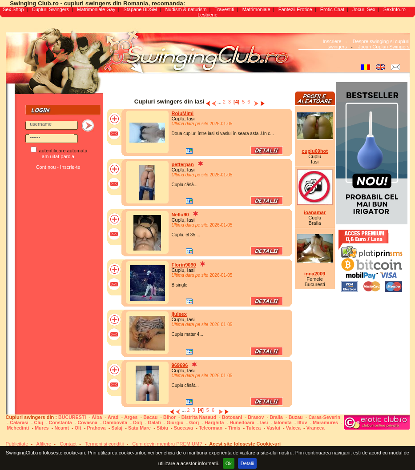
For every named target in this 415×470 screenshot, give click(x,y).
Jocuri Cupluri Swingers (384, 46)
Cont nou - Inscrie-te (58, 167)
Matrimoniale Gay (96, 9)
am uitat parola (58, 156)
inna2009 (314, 273)
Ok (229, 463)
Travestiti (224, 9)
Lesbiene (207, 14)
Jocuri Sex (363, 9)
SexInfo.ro (394, 9)
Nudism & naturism (185, 9)
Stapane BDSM (140, 9)
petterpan (183, 164)
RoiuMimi (183, 113)
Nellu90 (180, 214)
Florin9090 (184, 264)
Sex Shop (13, 9)
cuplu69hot (315, 151)
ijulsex (179, 314)
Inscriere (331, 41)
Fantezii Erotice (295, 9)
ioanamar (315, 212)
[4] (236, 101)
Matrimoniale (256, 9)
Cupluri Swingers (50, 9)
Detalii (247, 463)
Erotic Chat (332, 9)
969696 (180, 365)
